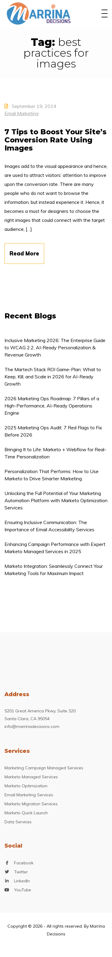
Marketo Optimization (25, 786)
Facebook (23, 863)
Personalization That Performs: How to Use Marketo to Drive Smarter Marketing (51, 474)
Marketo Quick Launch (26, 812)
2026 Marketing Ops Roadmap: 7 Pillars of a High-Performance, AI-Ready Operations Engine (51, 405)
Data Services (18, 821)
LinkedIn (22, 881)
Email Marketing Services (28, 795)
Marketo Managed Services (31, 777)
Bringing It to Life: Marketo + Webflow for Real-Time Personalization (55, 453)
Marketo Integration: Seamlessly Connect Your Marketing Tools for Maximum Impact (53, 569)
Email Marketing (21, 113)
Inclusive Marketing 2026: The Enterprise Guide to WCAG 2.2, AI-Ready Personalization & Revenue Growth (54, 347)
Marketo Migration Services (31, 803)
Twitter (21, 872)
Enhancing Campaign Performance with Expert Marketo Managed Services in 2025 (54, 547)
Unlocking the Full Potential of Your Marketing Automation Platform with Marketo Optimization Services (56, 500)
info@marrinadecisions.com (31, 726)
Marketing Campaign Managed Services (43, 768)
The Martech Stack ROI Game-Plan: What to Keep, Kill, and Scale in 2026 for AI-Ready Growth (52, 376)
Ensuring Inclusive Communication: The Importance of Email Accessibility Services (49, 525)
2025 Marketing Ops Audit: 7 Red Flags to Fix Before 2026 (53, 431)
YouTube (22, 890)
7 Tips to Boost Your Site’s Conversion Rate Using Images (55, 139)
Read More (24, 253)
